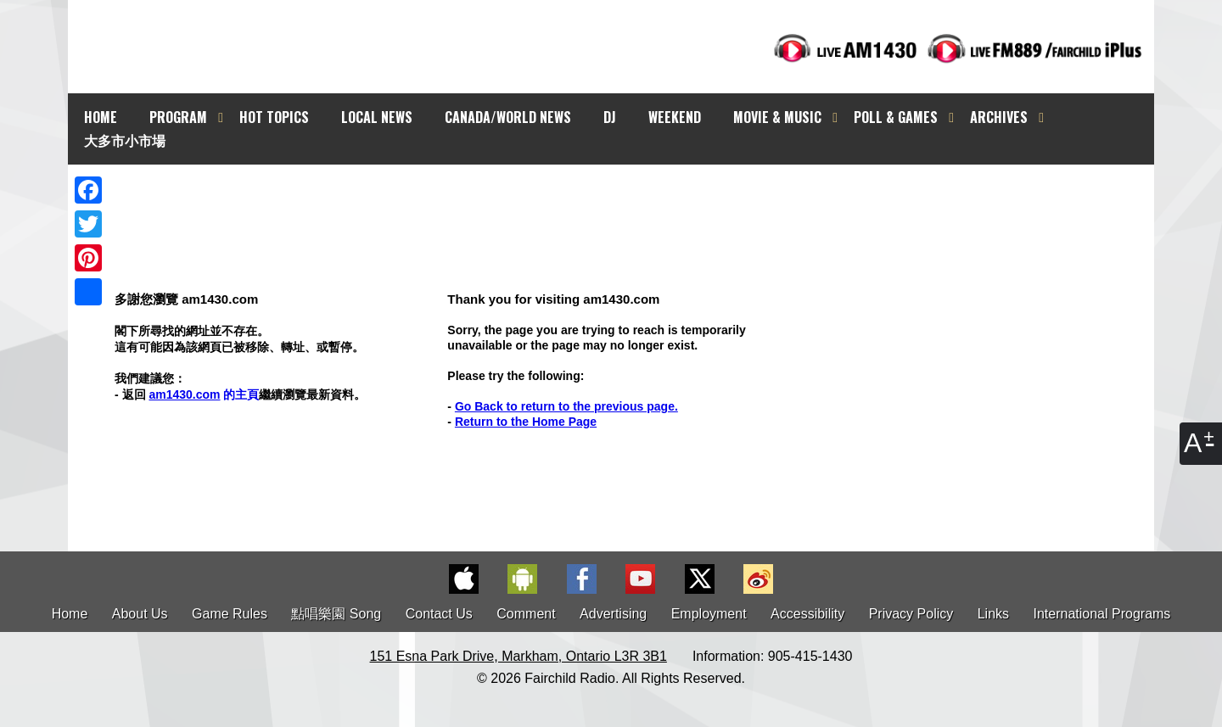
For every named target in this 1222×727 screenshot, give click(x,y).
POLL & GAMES (896, 117)
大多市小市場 (124, 140)
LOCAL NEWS (376, 117)
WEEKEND (674, 117)
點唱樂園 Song (337, 614)
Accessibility (807, 614)
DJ (609, 117)
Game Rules (229, 614)
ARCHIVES (999, 117)
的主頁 (204, 394)
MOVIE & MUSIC (777, 117)
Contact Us (439, 614)
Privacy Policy (911, 614)
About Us (140, 614)
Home (70, 614)
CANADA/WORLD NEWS (508, 117)
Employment (709, 614)
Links (993, 614)
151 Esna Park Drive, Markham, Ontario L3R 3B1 (518, 656)
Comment (525, 614)
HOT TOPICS (274, 117)
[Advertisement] (626, 195)
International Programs (1102, 614)
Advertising (613, 614)
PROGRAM (178, 117)
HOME (100, 117)
